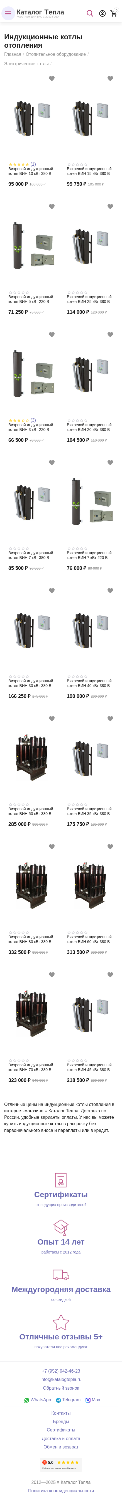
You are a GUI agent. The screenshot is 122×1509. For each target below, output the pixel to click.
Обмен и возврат (61, 1447)
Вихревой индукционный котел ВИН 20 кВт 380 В (89, 427)
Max (93, 1399)
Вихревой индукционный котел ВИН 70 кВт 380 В (30, 1067)
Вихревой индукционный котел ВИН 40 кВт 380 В (89, 683)
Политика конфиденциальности (61, 1490)
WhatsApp (37, 1399)
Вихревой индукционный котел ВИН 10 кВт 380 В (30, 171)
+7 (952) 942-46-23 (61, 1371)
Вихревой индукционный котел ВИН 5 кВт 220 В (30, 299)
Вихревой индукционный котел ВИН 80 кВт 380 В (30, 939)
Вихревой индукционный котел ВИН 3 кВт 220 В (30, 427)
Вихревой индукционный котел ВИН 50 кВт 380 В (30, 811)
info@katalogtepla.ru (60, 1379)
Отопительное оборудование (56, 54)
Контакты (60, 1413)
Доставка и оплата (61, 1438)
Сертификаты (61, 1430)
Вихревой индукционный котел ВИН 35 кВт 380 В (89, 811)
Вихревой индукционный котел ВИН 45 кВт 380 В (89, 1067)
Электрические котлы (26, 63)
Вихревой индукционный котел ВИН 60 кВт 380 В (89, 939)
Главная (12, 54)
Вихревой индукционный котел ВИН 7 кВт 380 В (30, 555)
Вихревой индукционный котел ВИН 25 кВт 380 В (89, 299)
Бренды (61, 1421)
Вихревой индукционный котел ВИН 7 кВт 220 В (89, 555)
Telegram (68, 1399)
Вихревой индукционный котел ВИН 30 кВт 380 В (30, 683)
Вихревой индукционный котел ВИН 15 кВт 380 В (89, 171)
